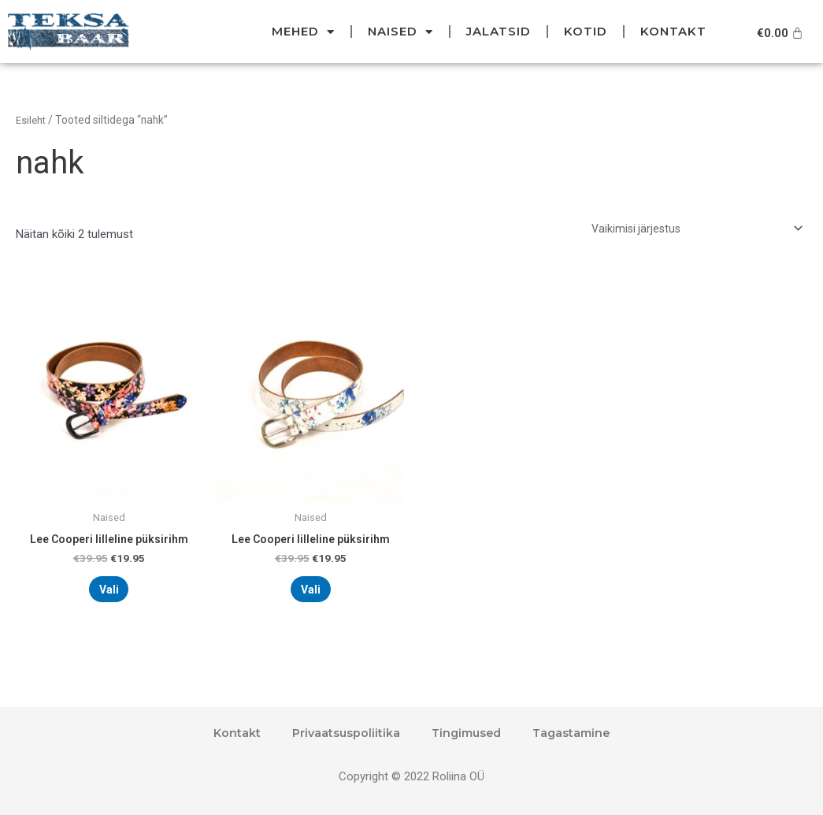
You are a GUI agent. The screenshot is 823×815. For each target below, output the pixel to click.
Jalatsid (498, 31)
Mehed (303, 32)
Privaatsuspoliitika (342, 732)
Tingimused (465, 732)
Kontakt (673, 31)
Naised (400, 32)
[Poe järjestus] (693, 230)
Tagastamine (575, 732)
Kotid (585, 31)
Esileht (31, 120)
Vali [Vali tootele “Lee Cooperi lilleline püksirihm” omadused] (108, 596)
